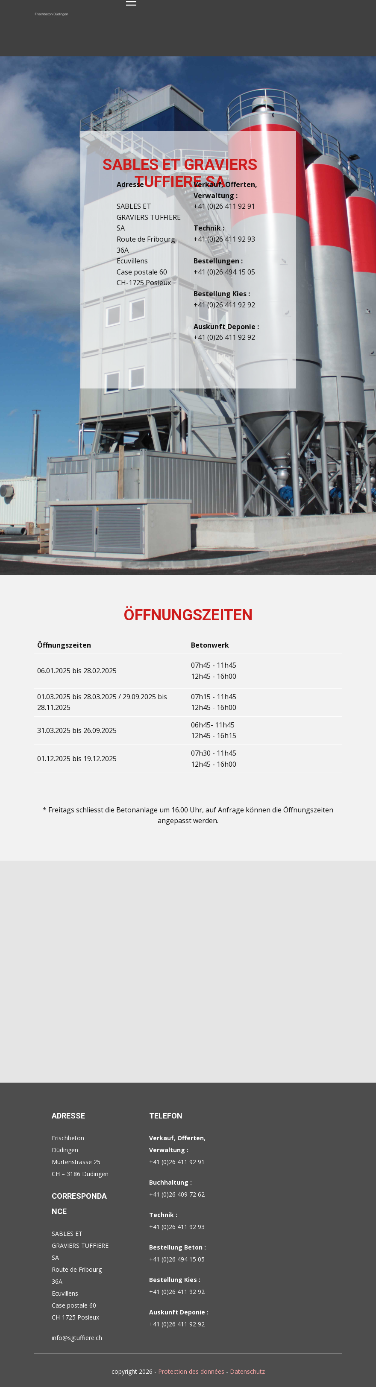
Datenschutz (247, 1371)
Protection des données (191, 1371)
